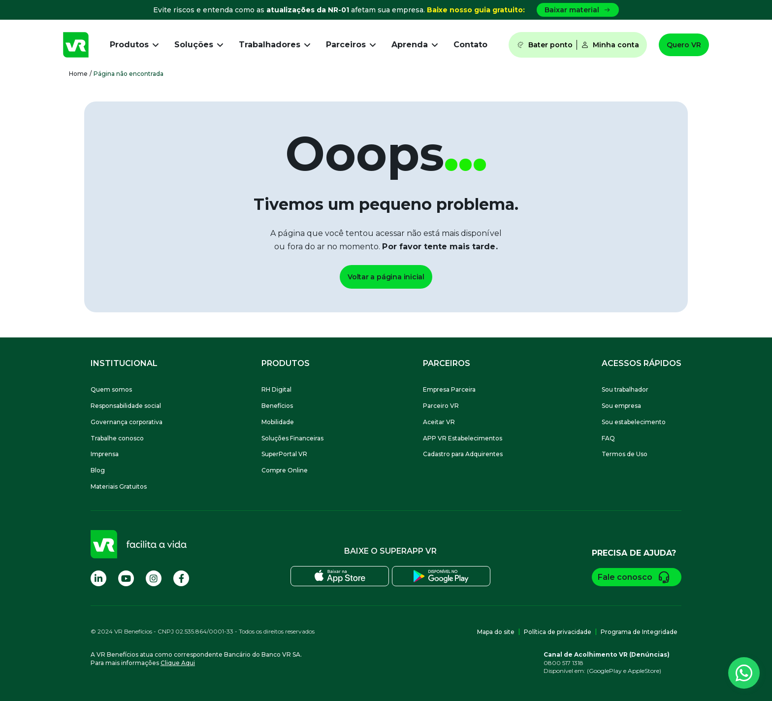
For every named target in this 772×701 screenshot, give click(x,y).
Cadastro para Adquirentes (463, 454)
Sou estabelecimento (634, 422)
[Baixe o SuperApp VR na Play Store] (441, 576)
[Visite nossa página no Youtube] (126, 578)
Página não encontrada (128, 73)
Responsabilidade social (126, 405)
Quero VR (684, 44)
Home (78, 73)
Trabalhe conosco (117, 438)
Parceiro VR (441, 405)
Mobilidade (277, 422)
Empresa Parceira (449, 389)
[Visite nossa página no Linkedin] (98, 578)
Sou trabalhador (625, 389)
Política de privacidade (557, 631)
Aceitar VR (439, 422)
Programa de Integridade (639, 631)
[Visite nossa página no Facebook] (181, 578)
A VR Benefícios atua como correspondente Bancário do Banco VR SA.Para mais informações (196, 659)
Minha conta (610, 44)
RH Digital (276, 389)
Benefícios (277, 405)
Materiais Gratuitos (119, 486)
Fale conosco (637, 577)
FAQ (608, 438)
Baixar (578, 10)
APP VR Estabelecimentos (462, 438)
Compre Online (284, 470)
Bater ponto (544, 44)
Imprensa (105, 454)
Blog (98, 470)
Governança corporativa (126, 422)
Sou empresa (621, 405)
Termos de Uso (624, 454)
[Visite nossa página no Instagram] (153, 578)
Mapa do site (496, 631)
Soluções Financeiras (292, 438)
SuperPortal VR (284, 454)
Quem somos (111, 389)
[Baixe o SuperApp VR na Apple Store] (340, 576)
